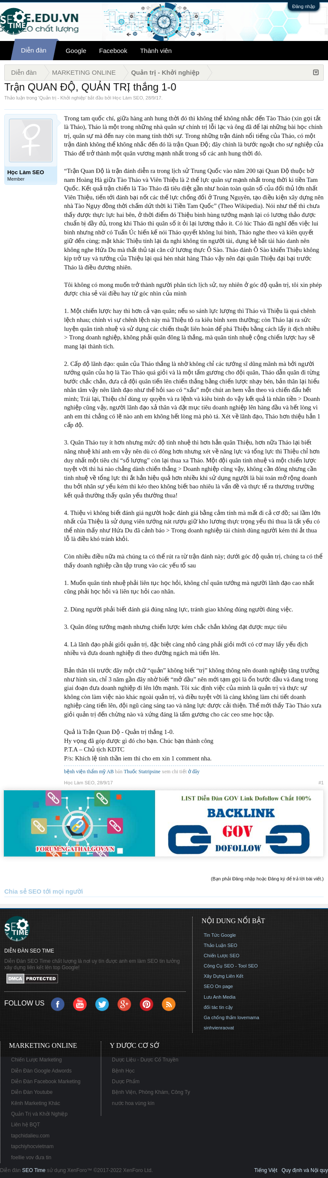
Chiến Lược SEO (222, 955)
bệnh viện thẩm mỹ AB (89, 772)
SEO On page (218, 986)
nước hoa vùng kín (133, 1103)
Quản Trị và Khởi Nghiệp (39, 1114)
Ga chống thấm (220, 1017)
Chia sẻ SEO (22, 891)
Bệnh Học (123, 1071)
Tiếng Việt (265, 1170)
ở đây (193, 772)
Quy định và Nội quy (304, 1170)
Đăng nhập (303, 6)
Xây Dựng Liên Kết (223, 976)
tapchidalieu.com (30, 1136)
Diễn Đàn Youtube (32, 1092)
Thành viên (156, 50)
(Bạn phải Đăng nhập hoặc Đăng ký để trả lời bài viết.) (267, 878)
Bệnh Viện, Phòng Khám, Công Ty (151, 1092)
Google (76, 50)
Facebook (113, 50)
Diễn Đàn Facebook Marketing (45, 1081)
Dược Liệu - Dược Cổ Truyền (145, 1060)
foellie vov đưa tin (31, 1157)
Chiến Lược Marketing (36, 1060)
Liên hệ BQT (25, 1125)
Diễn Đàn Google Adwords (41, 1071)
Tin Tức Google (220, 935)
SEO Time (34, 1170)
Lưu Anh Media (219, 997)
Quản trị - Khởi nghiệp (62, 97)
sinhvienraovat (219, 1027)
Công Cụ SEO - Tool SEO (231, 965)
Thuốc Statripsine (143, 772)
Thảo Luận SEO (220, 945)
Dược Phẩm (126, 1081)
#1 (321, 782)
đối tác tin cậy (218, 1007)
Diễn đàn (34, 50)
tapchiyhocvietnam (32, 1146)
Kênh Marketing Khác (35, 1103)
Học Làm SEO (128, 97)
